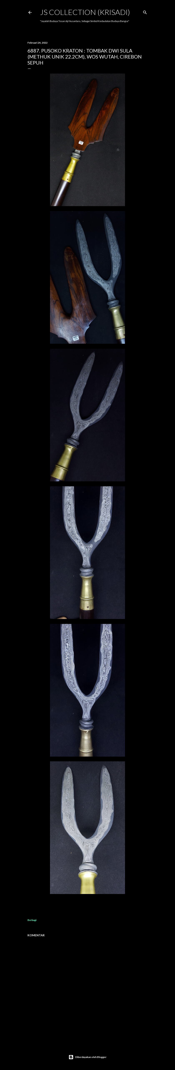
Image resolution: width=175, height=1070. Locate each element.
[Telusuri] (145, 11)
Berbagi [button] (32, 920)
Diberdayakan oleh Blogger (87, 1057)
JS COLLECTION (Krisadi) (85, 12)
